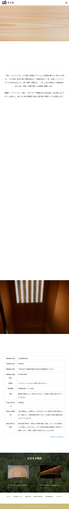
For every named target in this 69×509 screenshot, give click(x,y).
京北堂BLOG (49, 496)
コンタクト (59, 496)
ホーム (9, 496)
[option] (18, 476)
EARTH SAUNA (38, 496)
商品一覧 (28, 496)
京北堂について (18, 496)
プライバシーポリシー (57, 437)
